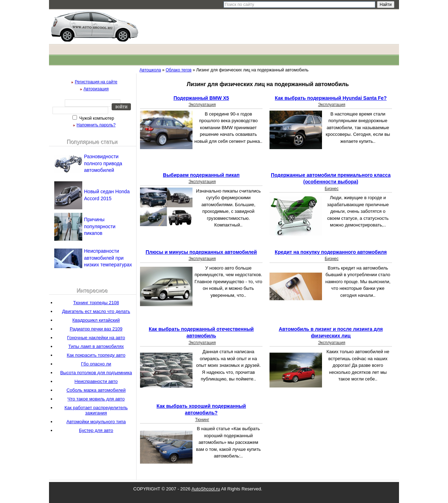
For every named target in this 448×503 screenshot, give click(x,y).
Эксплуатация (202, 104)
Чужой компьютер (96, 118)
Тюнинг (202, 419)
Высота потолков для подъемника (96, 372)
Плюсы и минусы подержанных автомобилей (201, 252)
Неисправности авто (96, 381)
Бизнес (331, 188)
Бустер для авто (96, 430)
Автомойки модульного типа (96, 421)
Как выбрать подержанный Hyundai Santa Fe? (330, 98)
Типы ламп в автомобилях (96, 346)
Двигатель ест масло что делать (96, 311)
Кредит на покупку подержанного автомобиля (331, 252)
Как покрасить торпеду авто (96, 355)
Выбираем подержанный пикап (201, 175)
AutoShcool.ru (205, 488)
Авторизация (96, 88)
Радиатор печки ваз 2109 (96, 328)
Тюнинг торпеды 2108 (96, 302)
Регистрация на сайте (96, 81)
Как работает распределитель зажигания (96, 410)
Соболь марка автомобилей (96, 390)
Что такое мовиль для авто (96, 398)
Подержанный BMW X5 (201, 98)
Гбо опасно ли (96, 363)
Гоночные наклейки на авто (96, 337)
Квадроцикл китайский (96, 320)
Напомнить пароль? (96, 125)
